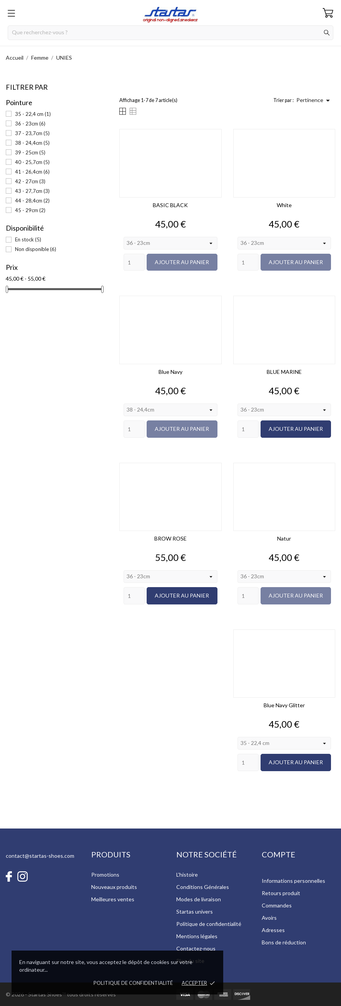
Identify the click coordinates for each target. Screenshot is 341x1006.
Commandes (277, 905)
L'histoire (187, 874)
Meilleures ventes (112, 899)
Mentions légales (196, 936)
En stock (28, 239)
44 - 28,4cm (32, 201)
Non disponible (35, 249)
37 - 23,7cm (32, 133)
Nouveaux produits (114, 887)
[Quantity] (134, 262)
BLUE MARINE (284, 371)
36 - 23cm (30, 124)
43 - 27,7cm (32, 191)
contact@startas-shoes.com (40, 855)
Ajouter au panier (182, 262)
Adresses (273, 930)
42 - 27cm (30, 181)
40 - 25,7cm (32, 162)
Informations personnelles (293, 880)
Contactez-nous (196, 948)
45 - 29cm (30, 210)
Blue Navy (170, 371)
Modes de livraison (198, 899)
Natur (284, 538)
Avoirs (269, 917)
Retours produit (281, 893)
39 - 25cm (30, 152)
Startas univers (194, 911)
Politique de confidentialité (133, 983)
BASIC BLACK (170, 205)
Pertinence (314, 100)
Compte (278, 854)
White (284, 205)
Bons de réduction (284, 942)
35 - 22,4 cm (33, 114)
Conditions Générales (202, 887)
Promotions (105, 874)
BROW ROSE (170, 538)
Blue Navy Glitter (284, 705)
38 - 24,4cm (32, 143)
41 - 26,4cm (32, 172)
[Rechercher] (170, 32)
